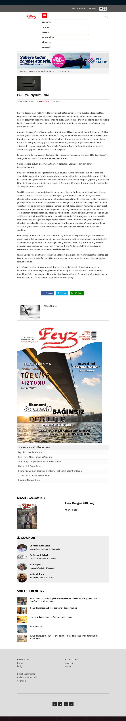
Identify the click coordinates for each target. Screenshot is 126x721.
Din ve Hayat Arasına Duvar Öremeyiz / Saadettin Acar (53, 608)
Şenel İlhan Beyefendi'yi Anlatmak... (43, 559)
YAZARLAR (27, 538)
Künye (20, 663)
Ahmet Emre (44, 101)
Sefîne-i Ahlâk (36, 626)
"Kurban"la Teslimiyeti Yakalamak (42, 568)
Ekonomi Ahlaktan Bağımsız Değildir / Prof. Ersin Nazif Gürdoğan (50, 471)
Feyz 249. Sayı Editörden (30, 452)
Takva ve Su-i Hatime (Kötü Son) (33, 475)
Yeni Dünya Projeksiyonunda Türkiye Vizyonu (40, 461)
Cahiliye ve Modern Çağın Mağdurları (36, 457)
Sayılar (45, 27)
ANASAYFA (46, 22)
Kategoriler (48, 37)
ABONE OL (92, 9)
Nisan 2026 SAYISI (30, 498)
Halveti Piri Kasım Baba (29, 466)
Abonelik (21, 681)
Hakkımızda (23, 659)
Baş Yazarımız (72, 659)
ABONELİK (46, 47)
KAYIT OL (82, 9)
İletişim (20, 666)
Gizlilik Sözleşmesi (26, 674)
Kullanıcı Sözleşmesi (27, 677)
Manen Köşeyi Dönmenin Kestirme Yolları (45, 549)
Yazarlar (46, 32)
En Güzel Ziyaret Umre (29, 480)
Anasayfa (23, 71)
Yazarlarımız (56, 101)
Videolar (46, 42)
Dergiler (32, 71)
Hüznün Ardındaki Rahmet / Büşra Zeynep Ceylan (51, 617)
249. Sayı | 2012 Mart (45, 71)
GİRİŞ (74, 9)
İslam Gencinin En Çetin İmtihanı (42, 578)
